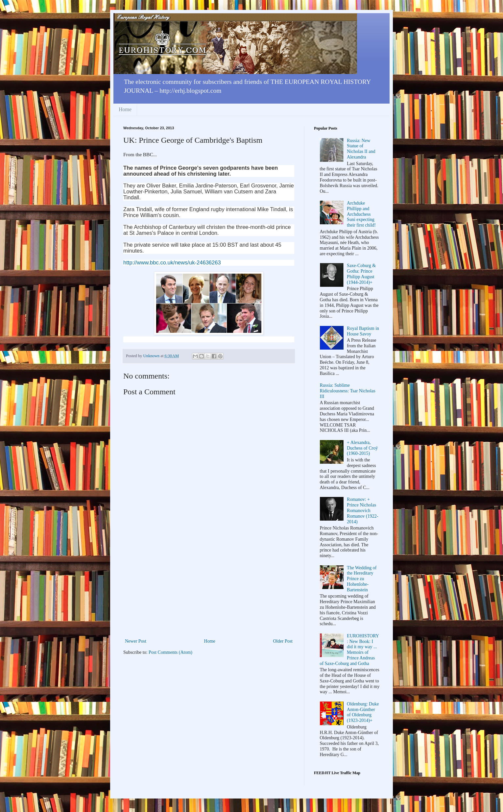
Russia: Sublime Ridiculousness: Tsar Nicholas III (347, 391)
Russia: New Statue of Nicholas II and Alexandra (361, 149)
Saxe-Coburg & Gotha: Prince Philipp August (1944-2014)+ (361, 273)
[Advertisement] (208, 588)
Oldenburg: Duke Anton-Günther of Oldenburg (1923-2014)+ (363, 712)
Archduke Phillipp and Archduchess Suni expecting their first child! (361, 214)
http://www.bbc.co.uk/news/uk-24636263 (172, 262)
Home (125, 109)
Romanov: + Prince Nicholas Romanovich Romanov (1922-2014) (362, 510)
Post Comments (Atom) (170, 652)
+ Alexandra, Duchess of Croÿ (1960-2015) (362, 448)
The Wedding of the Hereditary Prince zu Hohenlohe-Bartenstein (361, 578)
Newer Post (135, 641)
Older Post (283, 641)
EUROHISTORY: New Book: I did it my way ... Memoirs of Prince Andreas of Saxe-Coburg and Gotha (349, 649)
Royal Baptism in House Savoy (363, 331)
